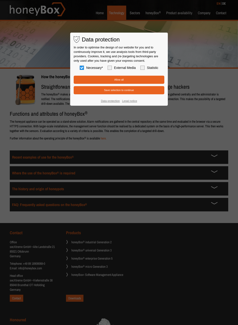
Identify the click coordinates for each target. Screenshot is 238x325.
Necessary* (91, 68)
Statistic (149, 68)
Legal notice (129, 101)
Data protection (110, 101)
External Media (122, 68)
